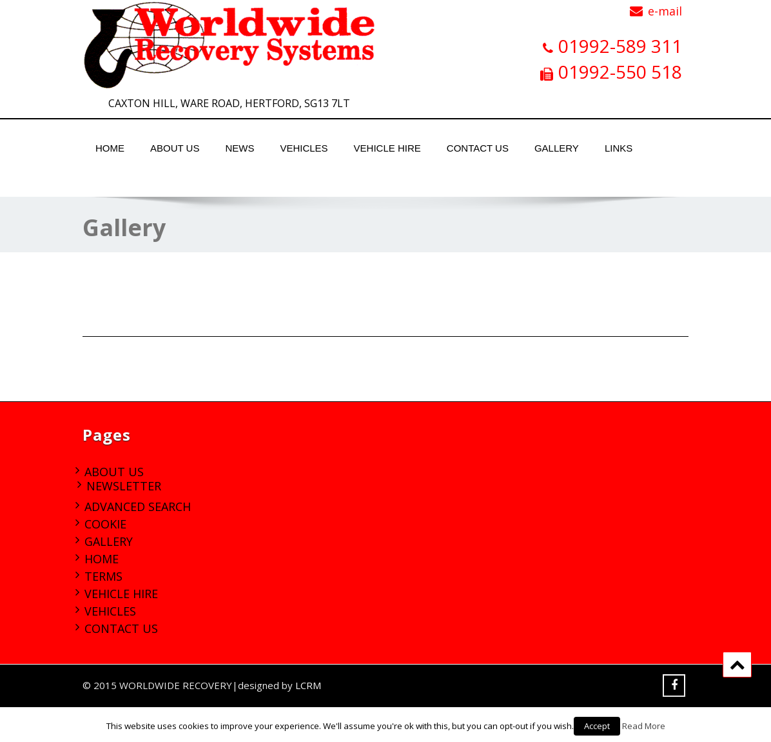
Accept (597, 726)
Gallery (556, 148)
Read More (643, 726)
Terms (103, 576)
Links (618, 148)
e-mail (665, 11)
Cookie (105, 524)
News (239, 148)
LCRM (308, 685)
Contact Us (478, 148)
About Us (174, 148)
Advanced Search (137, 506)
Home (109, 148)
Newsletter (123, 486)
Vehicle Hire (387, 148)
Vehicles (303, 148)
